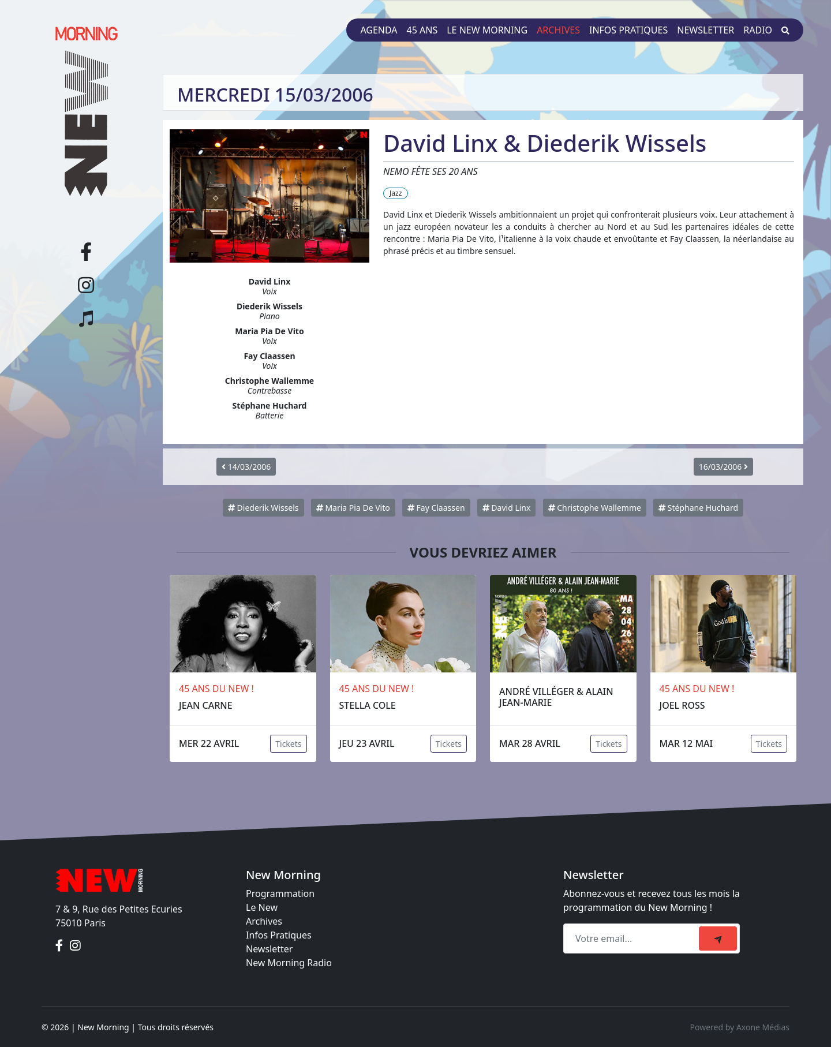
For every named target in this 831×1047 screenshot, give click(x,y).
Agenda (378, 30)
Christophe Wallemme (594, 507)
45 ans (422, 30)
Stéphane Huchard (698, 507)
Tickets (288, 743)
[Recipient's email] (632, 938)
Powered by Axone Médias (739, 1027)
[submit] (718, 938)
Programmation (280, 893)
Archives (558, 30)
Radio (757, 30)
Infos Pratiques (279, 935)
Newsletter (705, 30)
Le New (262, 907)
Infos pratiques (628, 30)
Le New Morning (487, 30)
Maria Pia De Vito (353, 507)
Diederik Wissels (263, 507)
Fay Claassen (436, 507)
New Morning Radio (289, 962)
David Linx (506, 507)
